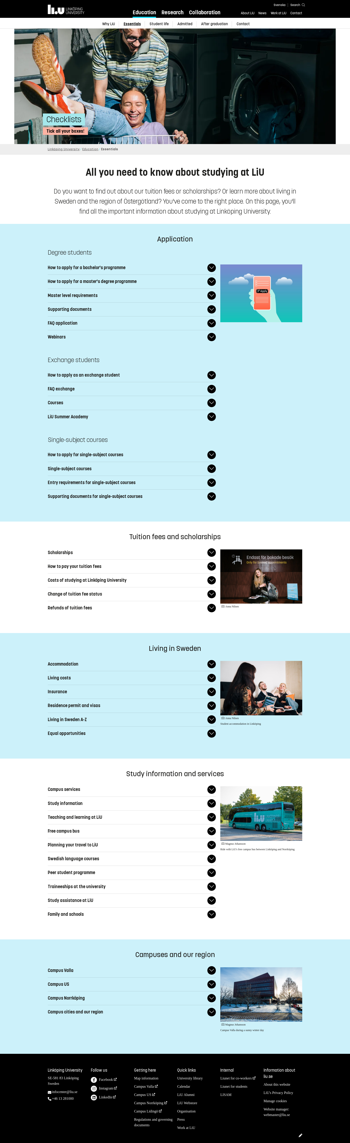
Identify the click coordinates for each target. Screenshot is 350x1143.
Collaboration (204, 12)
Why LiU (108, 24)
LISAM (225, 1095)
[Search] (295, 4)
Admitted (184, 24)
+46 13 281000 (63, 1098)
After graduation (214, 24)
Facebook (102, 1080)
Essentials (132, 24)
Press (181, 1119)
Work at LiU (278, 13)
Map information (146, 1078)
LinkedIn (101, 1098)
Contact (296, 13)
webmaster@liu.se (277, 1115)
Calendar (183, 1086)
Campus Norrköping (148, 1103)
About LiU (247, 13)
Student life (159, 24)
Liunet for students (233, 1086)
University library (190, 1078)
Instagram (102, 1089)
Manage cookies (275, 1101)
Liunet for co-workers (236, 1078)
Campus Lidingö (146, 1111)
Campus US (142, 1095)
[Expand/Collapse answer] (211, 267)
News (262, 13)
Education (144, 12)
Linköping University (64, 149)
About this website (277, 1084)
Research (172, 12)
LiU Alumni (186, 1095)
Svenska (279, 5)
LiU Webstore (187, 1103)
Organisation (186, 1111)
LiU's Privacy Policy (278, 1093)
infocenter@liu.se (64, 1092)
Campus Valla (144, 1086)
